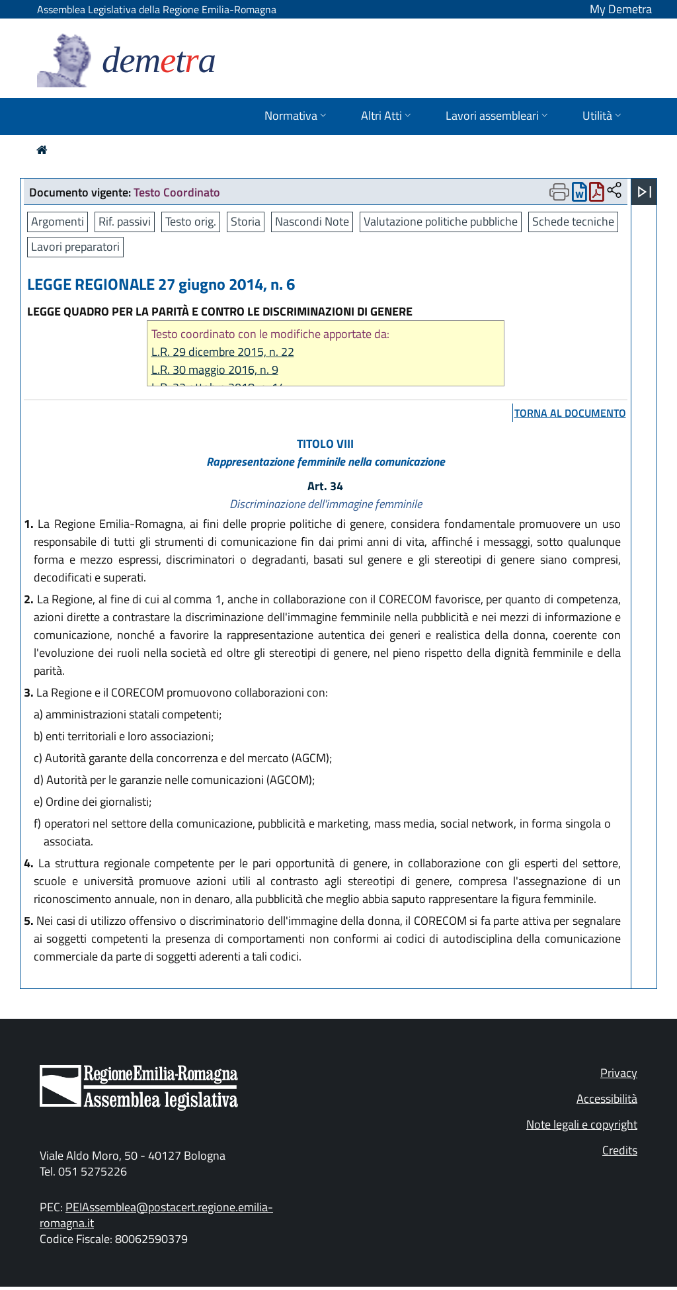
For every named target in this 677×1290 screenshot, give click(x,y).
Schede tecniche (573, 221)
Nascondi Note (312, 221)
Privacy (618, 1073)
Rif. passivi (125, 221)
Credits (619, 1150)
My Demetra (621, 9)
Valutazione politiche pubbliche (441, 221)
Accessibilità (607, 1098)
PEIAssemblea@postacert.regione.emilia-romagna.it (156, 1215)
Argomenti (57, 221)
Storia (245, 221)
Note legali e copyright (581, 1124)
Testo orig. (190, 221)
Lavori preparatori (75, 246)
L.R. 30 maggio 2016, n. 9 (214, 369)
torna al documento (570, 413)
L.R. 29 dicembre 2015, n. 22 (222, 352)
